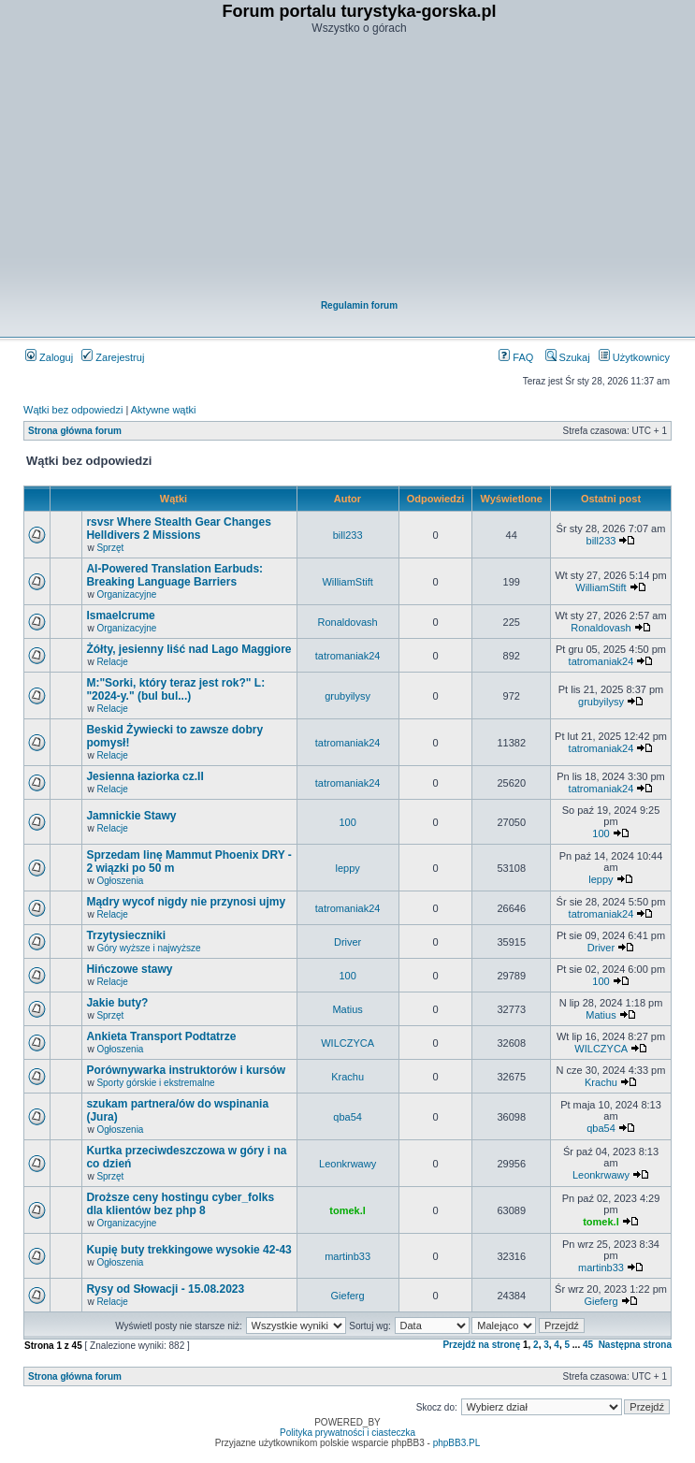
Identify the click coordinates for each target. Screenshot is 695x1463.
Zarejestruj (112, 357)
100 (347, 822)
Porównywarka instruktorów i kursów (185, 1070)
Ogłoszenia (119, 881)
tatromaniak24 (348, 655)
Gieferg (348, 1295)
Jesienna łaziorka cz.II (144, 776)
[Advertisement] (359, 169)
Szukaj (567, 357)
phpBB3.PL (457, 1443)
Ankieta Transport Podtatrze (161, 1036)
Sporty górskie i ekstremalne (155, 1083)
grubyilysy (347, 696)
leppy (347, 868)
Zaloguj (49, 357)
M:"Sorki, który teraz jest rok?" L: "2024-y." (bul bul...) (175, 689)
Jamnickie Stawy (131, 815)
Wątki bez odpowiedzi (73, 409)
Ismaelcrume (120, 615)
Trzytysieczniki (126, 935)
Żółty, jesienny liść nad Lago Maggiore (188, 649)
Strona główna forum (75, 431)
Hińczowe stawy (129, 969)
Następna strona (635, 1345)
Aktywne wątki (163, 409)
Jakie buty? (117, 1002)
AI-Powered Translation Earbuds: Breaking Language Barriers (174, 575)
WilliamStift (347, 581)
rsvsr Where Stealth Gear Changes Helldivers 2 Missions (178, 528)
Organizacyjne (126, 594)
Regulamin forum (359, 305)
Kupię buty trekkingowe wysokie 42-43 (188, 1249)
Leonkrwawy (347, 1163)
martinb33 (347, 1256)
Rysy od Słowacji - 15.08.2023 (165, 1289)
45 (588, 1345)
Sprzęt (109, 548)
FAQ (516, 357)
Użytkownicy (634, 357)
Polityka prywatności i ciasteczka (347, 1432)
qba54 (347, 1117)
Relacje (111, 662)
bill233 (348, 535)
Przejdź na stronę (481, 1345)
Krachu (347, 1076)
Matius (347, 1009)
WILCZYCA (347, 1043)
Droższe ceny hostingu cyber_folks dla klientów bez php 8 (180, 1204)
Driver (347, 942)
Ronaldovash (348, 622)
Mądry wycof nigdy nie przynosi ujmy (185, 901)
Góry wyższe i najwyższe (148, 948)
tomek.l (347, 1210)
